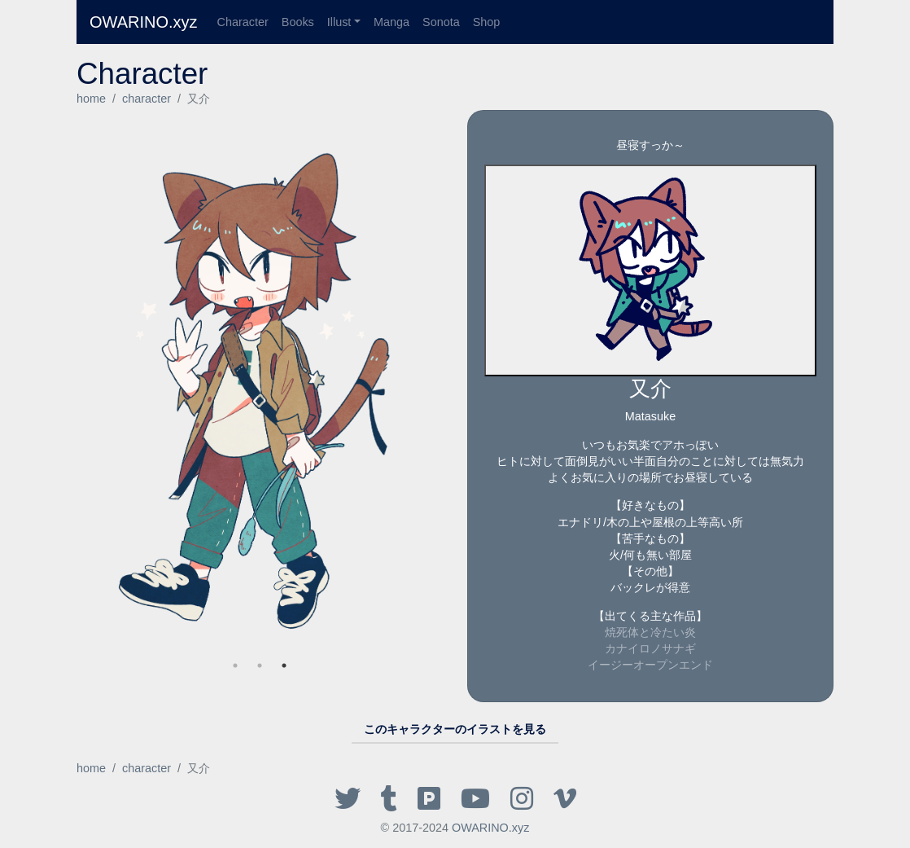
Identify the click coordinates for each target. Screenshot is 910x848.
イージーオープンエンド (650, 664)
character (146, 98)
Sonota (441, 22)
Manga (391, 22)
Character (243, 22)
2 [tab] (260, 665)
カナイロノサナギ (650, 648)
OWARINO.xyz (144, 22)
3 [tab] (235, 665)
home (91, 98)
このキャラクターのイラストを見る (455, 729)
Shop (487, 22)
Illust (339, 22)
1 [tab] (284, 665)
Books (298, 22)
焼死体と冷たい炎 (650, 632)
